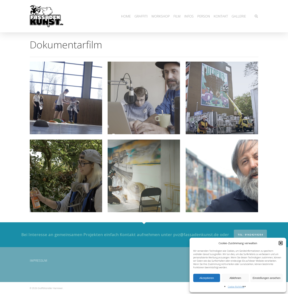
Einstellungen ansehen (266, 277)
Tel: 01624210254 (250, 234)
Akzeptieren (206, 277)
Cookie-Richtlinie (236, 286)
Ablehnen (235, 277)
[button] (280, 243)
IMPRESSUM (38, 260)
